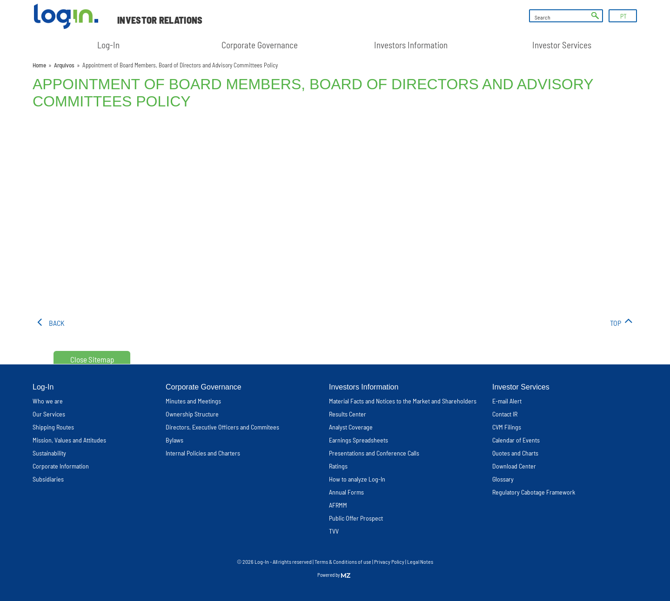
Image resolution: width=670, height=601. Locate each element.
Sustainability (49, 453)
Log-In (108, 45)
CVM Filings (506, 427)
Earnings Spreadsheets (358, 440)
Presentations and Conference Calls (374, 453)
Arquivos (64, 65)
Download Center (514, 466)
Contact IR (504, 414)
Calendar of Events (516, 440)
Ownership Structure (192, 414)
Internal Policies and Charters (203, 453)
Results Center (347, 414)
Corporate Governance (259, 45)
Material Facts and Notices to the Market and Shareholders (402, 401)
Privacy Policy (389, 561)
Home (39, 65)
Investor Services (561, 45)
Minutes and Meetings (193, 401)
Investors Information (411, 45)
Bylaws (174, 440)
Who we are (48, 401)
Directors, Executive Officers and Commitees (222, 427)
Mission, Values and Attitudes (69, 440)
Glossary (503, 479)
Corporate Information (61, 466)
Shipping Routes (53, 427)
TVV (334, 531)
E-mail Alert (507, 401)
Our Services (49, 414)
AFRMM (338, 505)
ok (595, 15)
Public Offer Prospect (356, 518)
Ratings (338, 466)
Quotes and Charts (515, 453)
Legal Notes (420, 561)
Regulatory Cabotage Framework (533, 492)
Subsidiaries (48, 479)
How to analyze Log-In (357, 479)
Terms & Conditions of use (343, 561)
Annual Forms (346, 492)
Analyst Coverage (351, 427)
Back (57, 322)
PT (623, 16)
